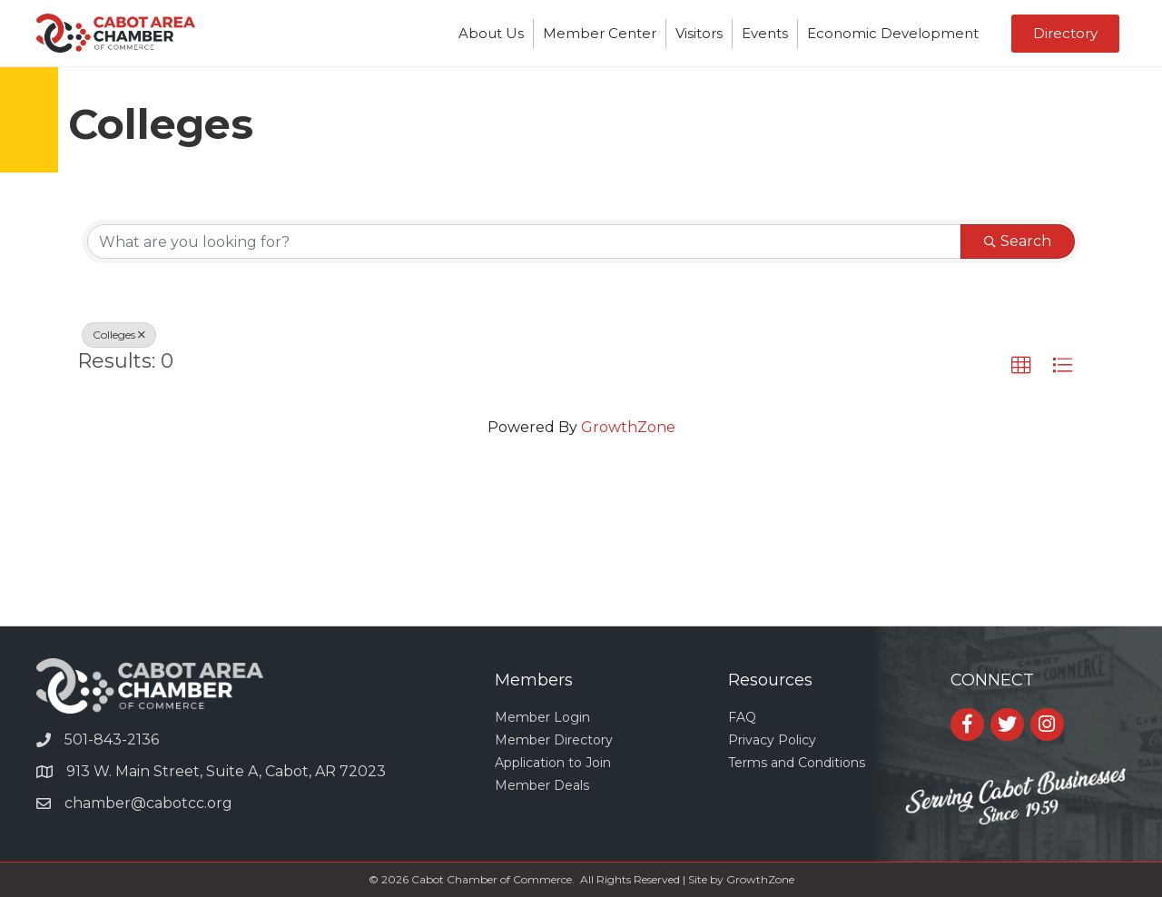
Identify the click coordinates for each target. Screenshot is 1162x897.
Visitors (699, 33)
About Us (491, 33)
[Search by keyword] (524, 241)
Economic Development (893, 33)
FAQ (742, 717)
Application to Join (553, 762)
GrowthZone (628, 427)
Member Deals (542, 785)
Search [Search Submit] (1017, 241)
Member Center (599, 33)
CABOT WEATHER (581, 557)
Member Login (542, 717)
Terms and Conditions (796, 762)
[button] (1021, 366)
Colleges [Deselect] (119, 334)
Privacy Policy (772, 740)
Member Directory (554, 740)
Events (765, 33)
